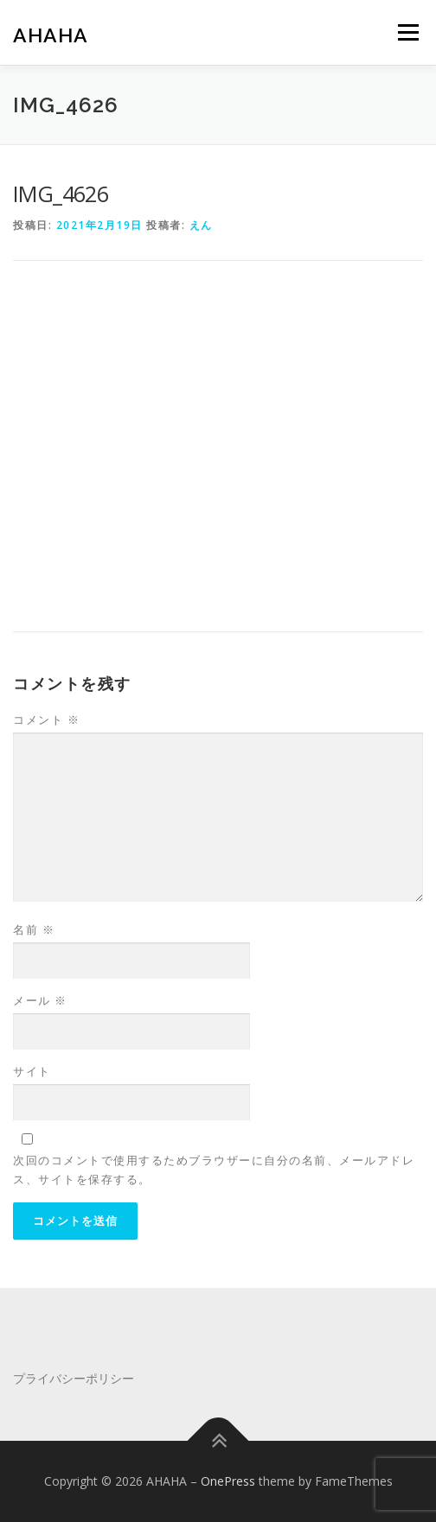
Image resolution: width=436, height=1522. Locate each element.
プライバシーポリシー (73, 1378)
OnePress (228, 1481)
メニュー (408, 32)
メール (40, 1000)
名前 (33, 929)
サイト (32, 1071)
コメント (46, 719)
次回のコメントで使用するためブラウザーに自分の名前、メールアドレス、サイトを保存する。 (213, 1169)
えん (201, 225)
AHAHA (50, 34)
